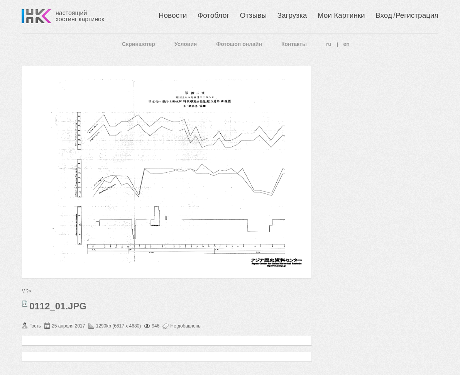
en (346, 44)
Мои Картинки (341, 15)
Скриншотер (138, 44)
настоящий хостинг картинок (80, 16)
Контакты (294, 44)
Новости (173, 15)
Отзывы (253, 15)
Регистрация (417, 15)
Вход (383, 15)
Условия (185, 44)
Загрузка (292, 15)
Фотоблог (213, 15)
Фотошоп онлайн (239, 44)
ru (328, 44)
